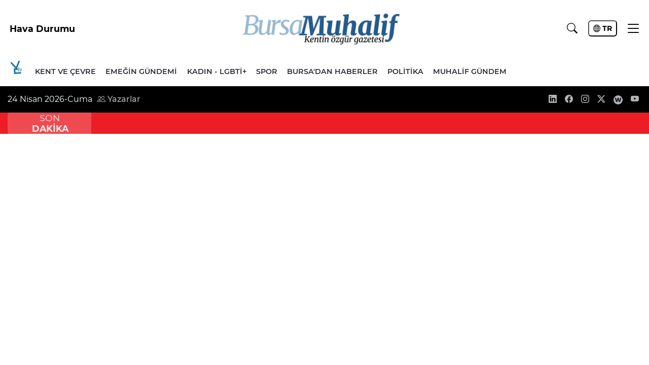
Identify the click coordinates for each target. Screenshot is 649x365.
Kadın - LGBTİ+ (216, 71)
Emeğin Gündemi (141, 71)
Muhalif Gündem (470, 71)
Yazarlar (118, 99)
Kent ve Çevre (65, 71)
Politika (405, 71)
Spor (266, 71)
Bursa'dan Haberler (332, 71)
